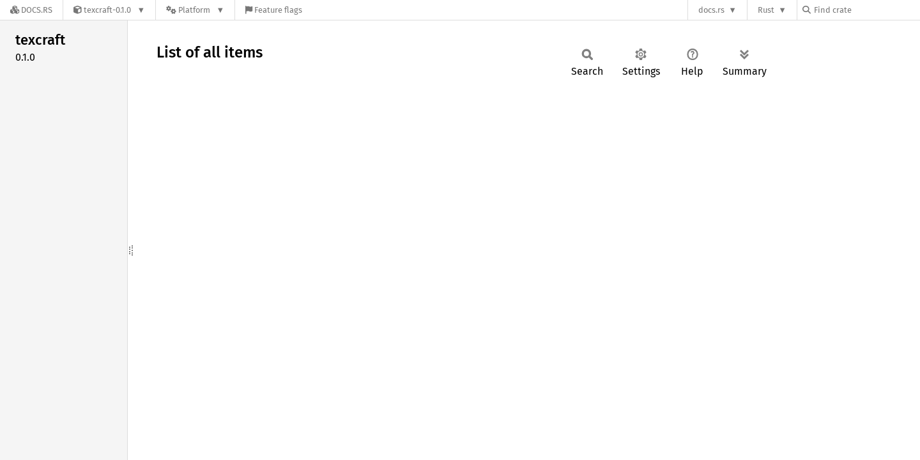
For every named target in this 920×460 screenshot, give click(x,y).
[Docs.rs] (31, 10)
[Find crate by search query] (866, 10)
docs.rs (711, 10)
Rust (766, 10)
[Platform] (195, 10)
